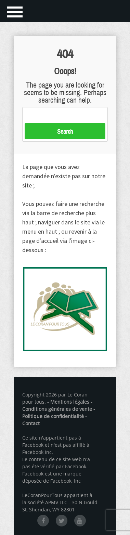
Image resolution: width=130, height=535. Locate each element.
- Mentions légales (68, 402)
